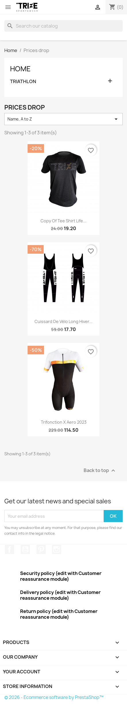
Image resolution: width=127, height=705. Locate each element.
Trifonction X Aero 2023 (63, 422)
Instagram (56, 549)
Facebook (9, 549)
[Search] (63, 26)
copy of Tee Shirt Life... (63, 220)
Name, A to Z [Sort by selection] (63, 119)
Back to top (100, 470)
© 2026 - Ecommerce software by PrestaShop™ (53, 697)
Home (20, 69)
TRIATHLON (23, 82)
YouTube (25, 549)
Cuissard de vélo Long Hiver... (63, 321)
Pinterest (41, 549)
